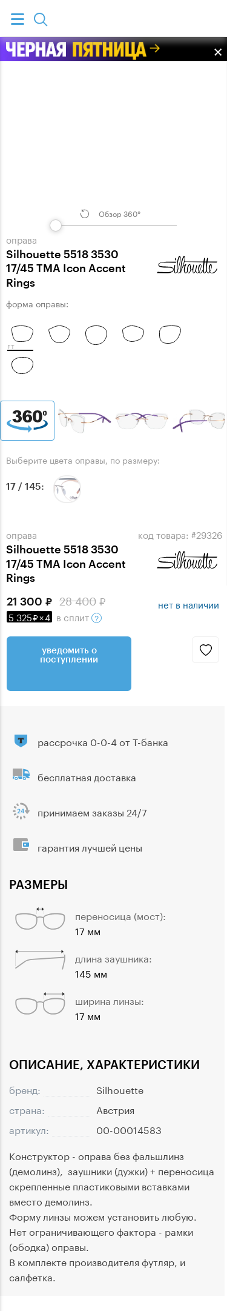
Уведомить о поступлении (69, 654)
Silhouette (119, 1088)
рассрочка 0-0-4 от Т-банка (103, 741)
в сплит (54, 616)
